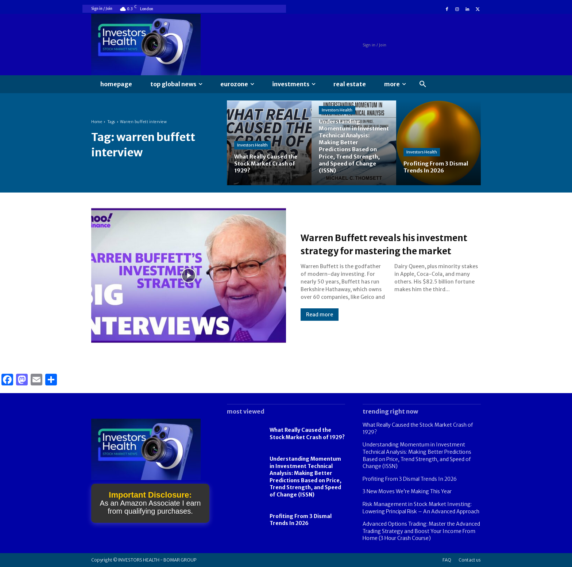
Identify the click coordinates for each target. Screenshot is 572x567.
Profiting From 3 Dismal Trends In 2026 (301, 520)
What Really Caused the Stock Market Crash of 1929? (307, 434)
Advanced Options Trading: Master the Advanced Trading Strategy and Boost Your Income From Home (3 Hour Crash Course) (421, 531)
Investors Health (252, 145)
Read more (319, 321)
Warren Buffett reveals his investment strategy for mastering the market (370, 244)
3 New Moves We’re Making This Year (407, 491)
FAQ (446, 560)
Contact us (470, 560)
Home (96, 121)
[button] (423, 84)
